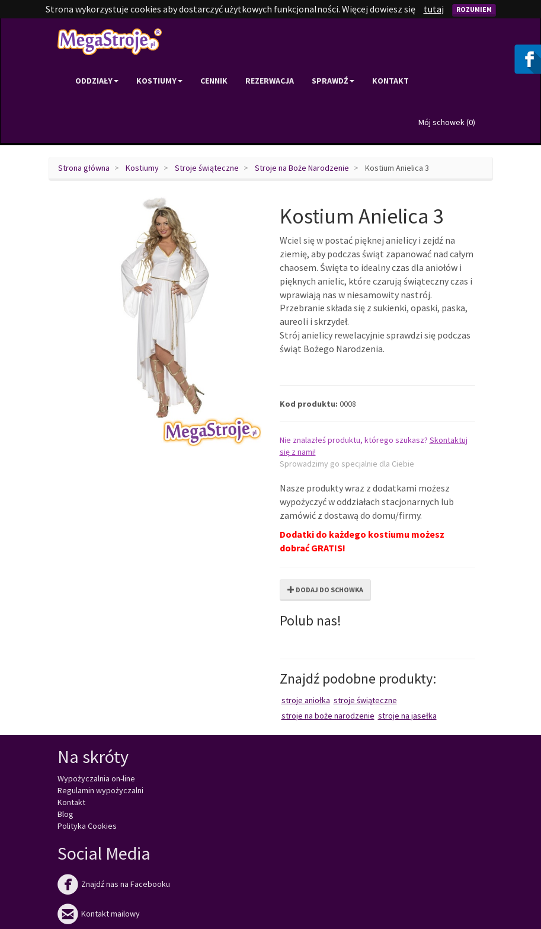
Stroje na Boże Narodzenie (302, 167)
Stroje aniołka (305, 700)
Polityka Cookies (87, 826)
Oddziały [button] (97, 80)
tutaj (434, 9)
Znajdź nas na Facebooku (113, 884)
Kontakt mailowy (98, 913)
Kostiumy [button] (159, 80)
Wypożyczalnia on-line (96, 778)
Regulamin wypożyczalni (100, 790)
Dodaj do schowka (325, 589)
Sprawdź (333, 80)
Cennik (214, 80)
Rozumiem (474, 9)
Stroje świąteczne (207, 167)
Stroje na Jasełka (407, 715)
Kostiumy (142, 167)
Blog (65, 814)
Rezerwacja (269, 80)
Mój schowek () (446, 122)
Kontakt (390, 80)
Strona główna (84, 167)
